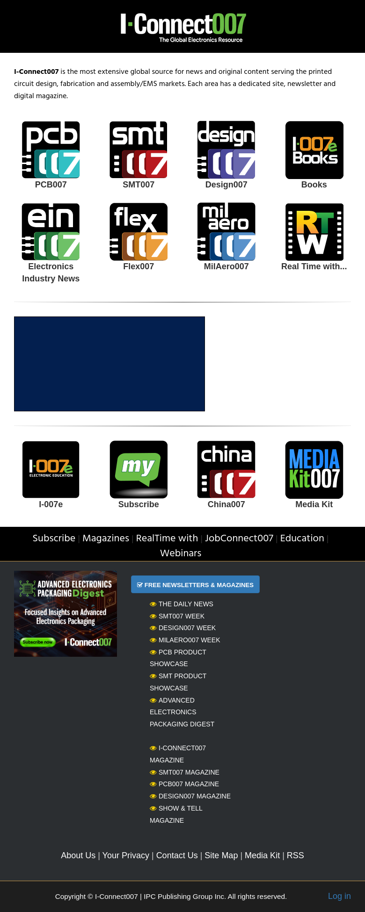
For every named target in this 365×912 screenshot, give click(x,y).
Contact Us (177, 855)
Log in (339, 896)
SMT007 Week (177, 616)
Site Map (221, 855)
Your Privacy (125, 855)
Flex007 (138, 266)
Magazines (105, 539)
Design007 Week (183, 628)
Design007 (226, 184)
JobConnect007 (239, 539)
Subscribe (138, 504)
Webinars (181, 554)
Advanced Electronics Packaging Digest (182, 712)
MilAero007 (226, 266)
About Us (78, 855)
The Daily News (181, 604)
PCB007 (51, 184)
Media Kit (314, 504)
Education (302, 539)
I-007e (51, 504)
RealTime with (167, 539)
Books (314, 184)
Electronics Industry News (51, 272)
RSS (295, 855)
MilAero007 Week (185, 640)
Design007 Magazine (190, 796)
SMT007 (138, 184)
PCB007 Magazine (184, 784)
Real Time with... (314, 266)
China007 (226, 504)
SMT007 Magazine (184, 772)
